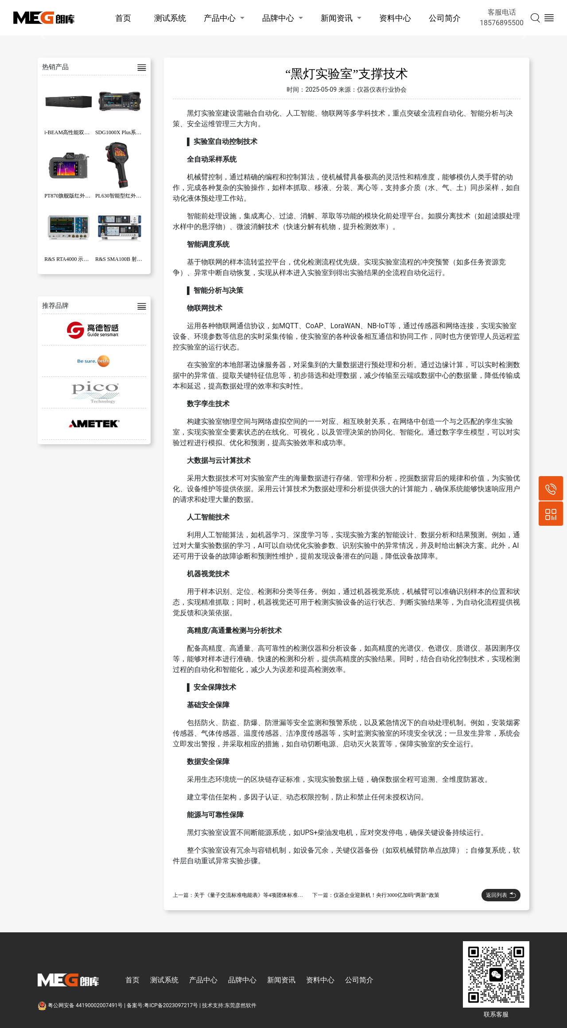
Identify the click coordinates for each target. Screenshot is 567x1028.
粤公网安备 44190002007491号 (81, 1005)
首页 (123, 18)
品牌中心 (278, 18)
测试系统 (170, 18)
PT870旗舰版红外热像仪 (72, 196)
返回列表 (501, 895)
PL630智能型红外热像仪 (123, 196)
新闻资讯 (337, 18)
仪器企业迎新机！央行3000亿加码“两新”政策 (386, 895)
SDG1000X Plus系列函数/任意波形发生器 (143, 132)
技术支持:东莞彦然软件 (229, 1005)
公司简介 (445, 18)
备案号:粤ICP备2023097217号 (162, 1005)
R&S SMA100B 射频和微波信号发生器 (140, 259)
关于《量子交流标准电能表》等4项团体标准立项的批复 (259, 895)
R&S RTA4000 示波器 (69, 259)
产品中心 (220, 18)
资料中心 (395, 18)
